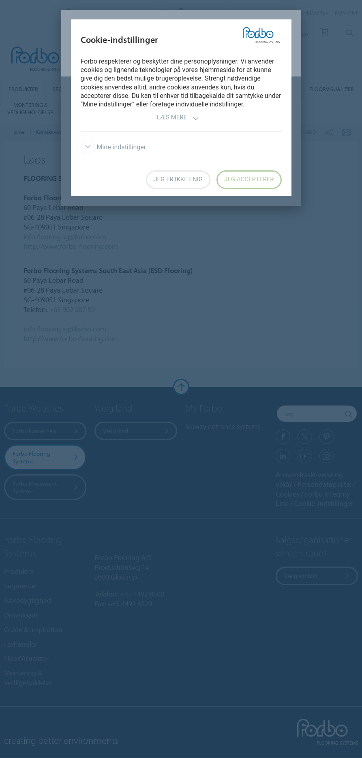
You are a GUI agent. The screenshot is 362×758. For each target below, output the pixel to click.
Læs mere (178, 118)
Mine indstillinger (113, 147)
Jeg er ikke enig (178, 179)
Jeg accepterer (249, 179)
